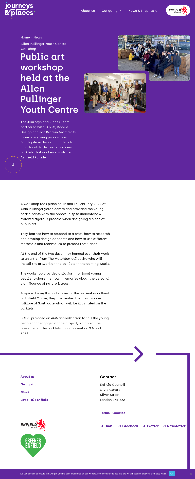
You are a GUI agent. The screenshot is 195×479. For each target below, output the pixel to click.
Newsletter (174, 426)
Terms (105, 413)
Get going (109, 11)
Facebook (128, 426)
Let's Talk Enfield (34, 400)
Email (107, 426)
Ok (171, 473)
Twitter (150, 426)
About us (88, 11)
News (25, 392)
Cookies (118, 413)
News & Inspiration (143, 11)
